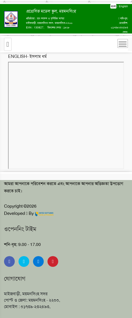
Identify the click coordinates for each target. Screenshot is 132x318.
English (123, 6)
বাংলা (113, 6)
